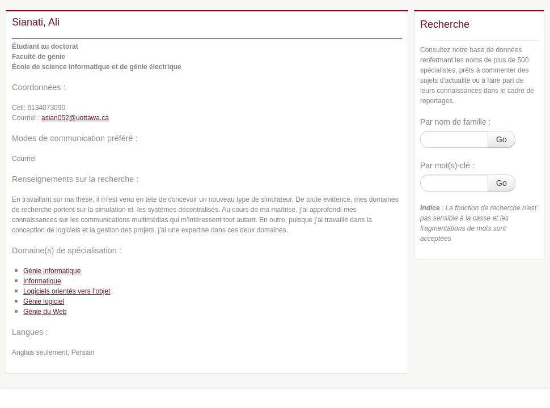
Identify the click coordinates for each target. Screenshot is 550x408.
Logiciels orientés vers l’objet (66, 291)
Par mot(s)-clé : (447, 165)
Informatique (42, 281)
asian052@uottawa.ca (75, 118)
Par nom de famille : (455, 121)
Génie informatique (52, 271)
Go (501, 139)
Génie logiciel (43, 301)
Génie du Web (45, 312)
